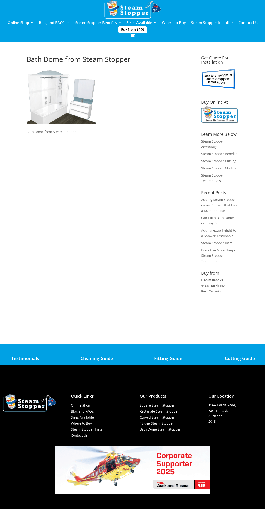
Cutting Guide (240, 358)
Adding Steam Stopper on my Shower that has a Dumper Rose (219, 205)
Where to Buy (174, 23)
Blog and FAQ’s (52, 23)
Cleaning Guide (96, 358)
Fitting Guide (168, 358)
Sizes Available (139, 23)
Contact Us (248, 23)
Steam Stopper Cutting (218, 161)
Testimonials (25, 358)
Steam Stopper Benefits (96, 23)
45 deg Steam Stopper (157, 423)
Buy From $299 (132, 29)
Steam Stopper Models (218, 168)
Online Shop (18, 23)
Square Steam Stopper (157, 405)
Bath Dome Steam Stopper (160, 429)
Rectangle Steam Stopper (159, 411)
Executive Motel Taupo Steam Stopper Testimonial (218, 256)
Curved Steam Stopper (157, 417)
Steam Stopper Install (210, 23)
